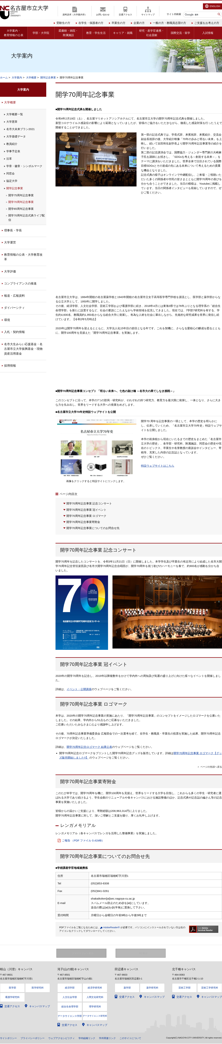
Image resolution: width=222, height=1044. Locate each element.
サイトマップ (148, 14)
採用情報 (10, 365)
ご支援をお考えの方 (206, 22)
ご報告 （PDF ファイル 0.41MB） (83, 840)
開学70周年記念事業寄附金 (83, 521)
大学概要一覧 (14, 114)
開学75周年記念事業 (21, 195)
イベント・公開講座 (79, 689)
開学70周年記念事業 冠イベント (86, 509)
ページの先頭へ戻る (211, 766)
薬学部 (127, 987)
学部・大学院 (41, 32)
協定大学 (11, 180)
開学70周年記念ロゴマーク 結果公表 (89, 746)
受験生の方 (63, 22)
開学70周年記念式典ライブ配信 (26, 217)
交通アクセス (125, 14)
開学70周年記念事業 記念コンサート (89, 503)
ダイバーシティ (14, 307)
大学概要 (31, 77)
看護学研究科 (12, 997)
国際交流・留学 (180, 32)
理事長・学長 (13, 230)
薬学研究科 (152, 987)
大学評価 (10, 271)
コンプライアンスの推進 (20, 283)
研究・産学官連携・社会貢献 (151, 33)
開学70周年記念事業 (21, 201)
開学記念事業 (48, 77)
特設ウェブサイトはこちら (157, 465)
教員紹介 (11, 143)
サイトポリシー (9, 1038)
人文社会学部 (70, 997)
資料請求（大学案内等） (75, 14)
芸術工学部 (185, 987)
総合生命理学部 (69, 1006)
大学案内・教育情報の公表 (13, 33)
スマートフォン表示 (83, 953)
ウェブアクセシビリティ (65, 1038)
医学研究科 (38, 987)
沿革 (9, 158)
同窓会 (10, 173)
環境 (7, 319)
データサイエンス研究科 (95, 1016)
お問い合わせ (103, 14)
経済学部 (70, 987)
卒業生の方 (118, 22)
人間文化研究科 (95, 997)
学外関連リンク (114, 1038)
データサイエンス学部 (70, 1016)
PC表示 (143, 953)
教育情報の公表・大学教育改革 (23, 257)
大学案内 (17, 77)
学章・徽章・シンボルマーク (24, 166)
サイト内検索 (174, 14)
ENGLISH (215, 6)
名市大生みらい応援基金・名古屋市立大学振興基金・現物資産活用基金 (23, 349)
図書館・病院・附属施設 (68, 33)
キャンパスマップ (39, 1006)
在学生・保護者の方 (90, 22)
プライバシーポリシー (35, 1038)
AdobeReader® (111, 927)
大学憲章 (11, 121)
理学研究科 (95, 1006)
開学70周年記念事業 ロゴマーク (86, 515)
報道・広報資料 (14, 295)
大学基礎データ (16, 136)
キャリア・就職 (122, 32)
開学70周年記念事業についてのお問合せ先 (93, 528)
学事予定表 (13, 151)
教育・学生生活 (96, 32)
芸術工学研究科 (209, 987)
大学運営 (10, 242)
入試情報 (207, 32)
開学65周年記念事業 (21, 208)
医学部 (12, 987)
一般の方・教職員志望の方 (169, 22)
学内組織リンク (93, 1038)
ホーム (4, 77)
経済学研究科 (95, 987)
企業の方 (139, 22)
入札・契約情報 (14, 332)
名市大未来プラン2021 (20, 129)
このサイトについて (139, 1038)
